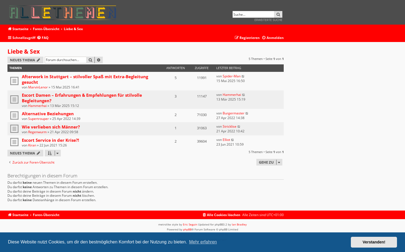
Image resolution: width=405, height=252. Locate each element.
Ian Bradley (239, 224)
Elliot (226, 139)
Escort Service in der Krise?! (50, 140)
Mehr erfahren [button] (203, 242)
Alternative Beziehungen (48, 113)
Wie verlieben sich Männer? (51, 127)
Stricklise (229, 126)
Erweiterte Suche (268, 20)
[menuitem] (43, 38)
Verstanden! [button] (374, 242)
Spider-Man (232, 76)
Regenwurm (37, 132)
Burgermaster (233, 113)
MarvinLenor (38, 87)
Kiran (32, 145)
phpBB (187, 229)
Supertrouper (38, 118)
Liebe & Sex (23, 51)
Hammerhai (37, 105)
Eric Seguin (190, 224)
